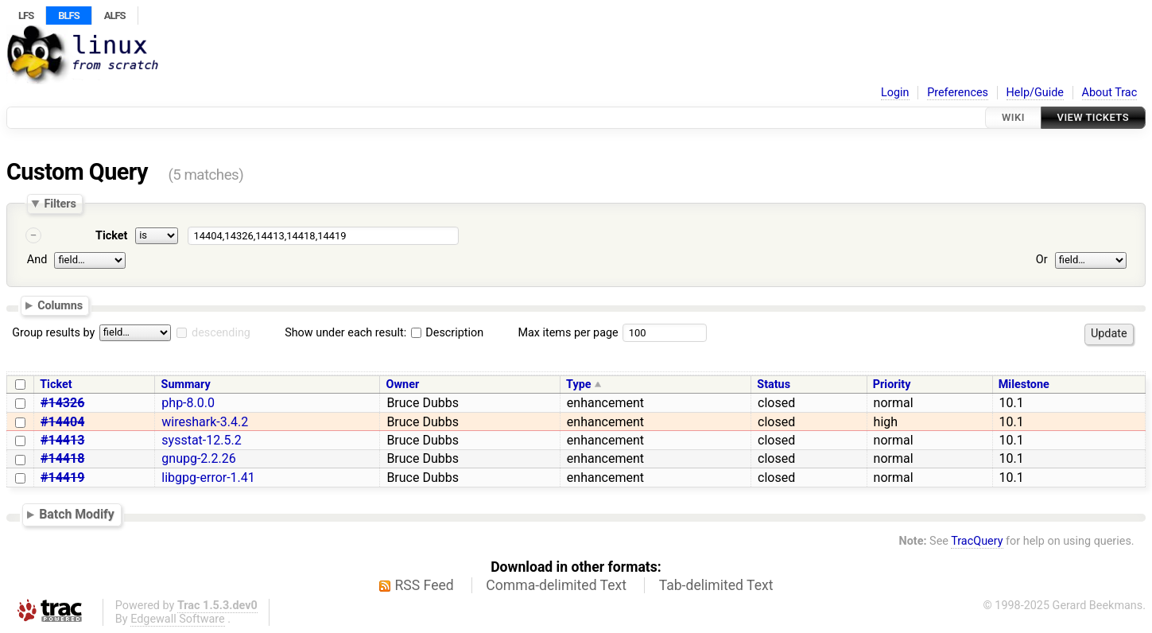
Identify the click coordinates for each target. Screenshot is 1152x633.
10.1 (1011, 402)
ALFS (115, 15)
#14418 (62, 458)
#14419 (62, 477)
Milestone (1024, 384)
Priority (892, 384)
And (37, 259)
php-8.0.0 (188, 402)
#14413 (62, 440)
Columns (60, 305)
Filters (60, 203)
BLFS (68, 15)
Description (447, 333)
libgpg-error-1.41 (207, 477)
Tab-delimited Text (716, 585)
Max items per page (568, 333)
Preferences (957, 92)
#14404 (62, 421)
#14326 (62, 402)
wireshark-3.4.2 (204, 421)
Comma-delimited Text (556, 585)
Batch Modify (76, 514)
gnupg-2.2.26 (198, 458)
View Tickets (1093, 117)
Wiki (1013, 117)
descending (221, 333)
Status (773, 384)
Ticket (111, 236)
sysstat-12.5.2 (201, 440)
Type (578, 384)
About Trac (1110, 92)
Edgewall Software (177, 619)
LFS (25, 15)
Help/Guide (1035, 92)
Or (1042, 259)
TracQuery (977, 541)
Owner (403, 384)
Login (895, 92)
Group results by (53, 333)
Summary (186, 384)
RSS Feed (424, 585)
